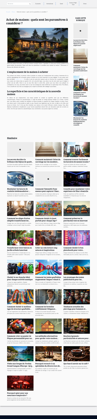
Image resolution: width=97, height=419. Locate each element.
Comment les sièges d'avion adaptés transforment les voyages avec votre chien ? (18, 220)
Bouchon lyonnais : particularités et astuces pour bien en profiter (76, 338)
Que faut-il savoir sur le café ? (76, 363)
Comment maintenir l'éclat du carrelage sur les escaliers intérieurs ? (80, 68)
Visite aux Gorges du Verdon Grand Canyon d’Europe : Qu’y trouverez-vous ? (19, 365)
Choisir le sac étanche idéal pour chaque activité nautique (20, 278)
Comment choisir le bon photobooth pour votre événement (73, 250)
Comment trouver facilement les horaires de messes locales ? (80, 95)
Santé (61, 4)
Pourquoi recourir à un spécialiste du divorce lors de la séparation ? (47, 365)
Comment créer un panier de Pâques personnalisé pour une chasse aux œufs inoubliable (20, 338)
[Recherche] (19, 3)
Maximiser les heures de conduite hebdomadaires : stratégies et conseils (80, 121)
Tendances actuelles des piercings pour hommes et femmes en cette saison (74, 308)
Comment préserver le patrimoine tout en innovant (76, 219)
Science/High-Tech (73, 3)
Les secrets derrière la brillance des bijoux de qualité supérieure (80, 42)
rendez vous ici (20, 79)
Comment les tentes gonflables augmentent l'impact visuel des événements (48, 279)
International (49, 4)
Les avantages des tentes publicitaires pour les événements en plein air (74, 279)
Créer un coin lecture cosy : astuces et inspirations (46, 248)
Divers (85, 4)
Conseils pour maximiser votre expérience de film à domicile (77, 190)
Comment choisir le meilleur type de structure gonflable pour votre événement (19, 308)
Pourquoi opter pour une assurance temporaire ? (17, 394)
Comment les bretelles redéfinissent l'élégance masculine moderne (45, 308)
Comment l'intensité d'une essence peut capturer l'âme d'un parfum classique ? (47, 191)
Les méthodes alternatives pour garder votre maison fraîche (46, 338)
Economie (38, 4)
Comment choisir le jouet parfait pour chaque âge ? (46, 219)
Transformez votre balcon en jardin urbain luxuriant (19, 248)
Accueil (8, 12)
